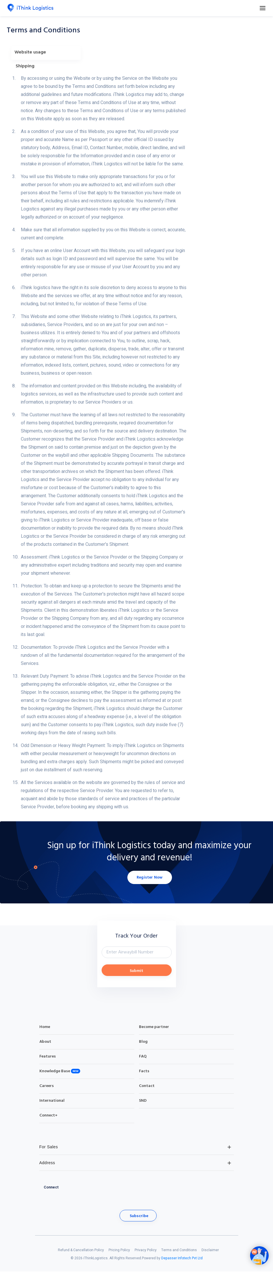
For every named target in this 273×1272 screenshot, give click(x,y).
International (52, 1101)
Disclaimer (210, 1250)
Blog (143, 1042)
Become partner (154, 1027)
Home (44, 1027)
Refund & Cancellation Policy (81, 1250)
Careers (46, 1086)
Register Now (149, 877)
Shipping (25, 66)
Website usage (30, 52)
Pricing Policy (119, 1250)
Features (47, 1057)
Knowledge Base (54, 1071)
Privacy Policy (146, 1250)
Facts (144, 1071)
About (45, 1042)
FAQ (142, 1057)
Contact (147, 1086)
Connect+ (48, 1116)
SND (142, 1101)
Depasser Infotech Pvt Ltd (182, 1258)
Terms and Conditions (179, 1250)
